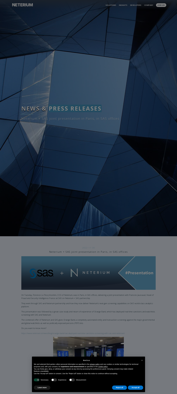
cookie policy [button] (102, 367)
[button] (142, 360)
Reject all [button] (119, 387)
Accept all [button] (135, 387)
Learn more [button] (42, 387)
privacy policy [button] (95, 364)
